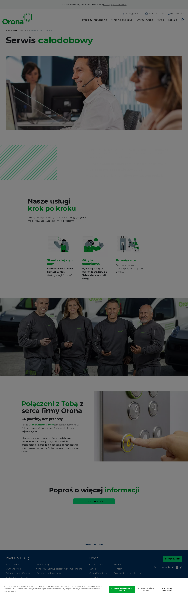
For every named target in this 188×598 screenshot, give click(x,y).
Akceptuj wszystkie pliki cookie (122, 591)
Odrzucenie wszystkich (167, 591)
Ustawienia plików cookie (146, 591)
